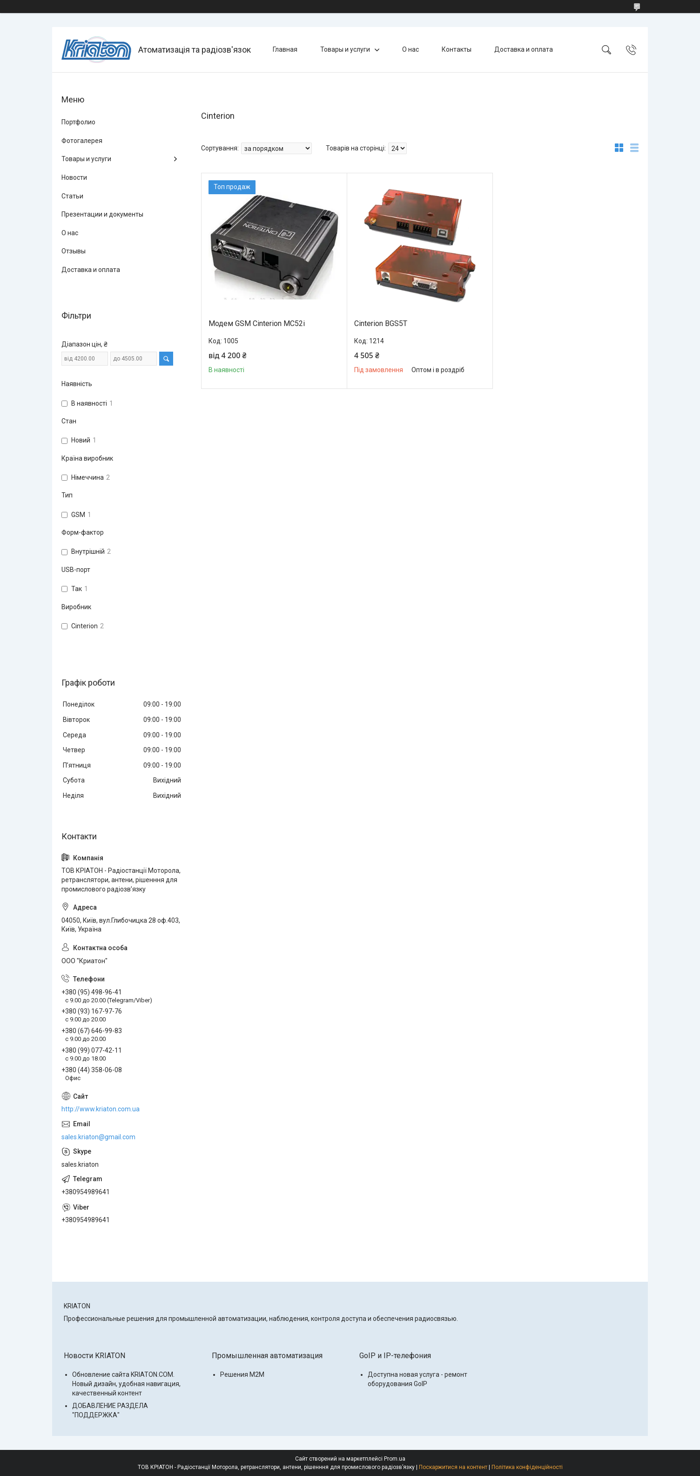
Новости (74, 177)
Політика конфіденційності (527, 1467)
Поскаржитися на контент (453, 1467)
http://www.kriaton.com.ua (100, 1109)
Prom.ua (394, 1459)
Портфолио (78, 122)
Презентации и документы (102, 214)
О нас (410, 49)
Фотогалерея (81, 140)
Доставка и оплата (523, 49)
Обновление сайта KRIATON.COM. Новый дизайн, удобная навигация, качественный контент (126, 1383)
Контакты (456, 49)
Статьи (72, 196)
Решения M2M (242, 1374)
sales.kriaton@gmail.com (98, 1137)
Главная (285, 49)
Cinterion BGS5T (380, 323)
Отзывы (73, 251)
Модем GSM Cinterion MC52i (257, 323)
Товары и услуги (345, 49)
